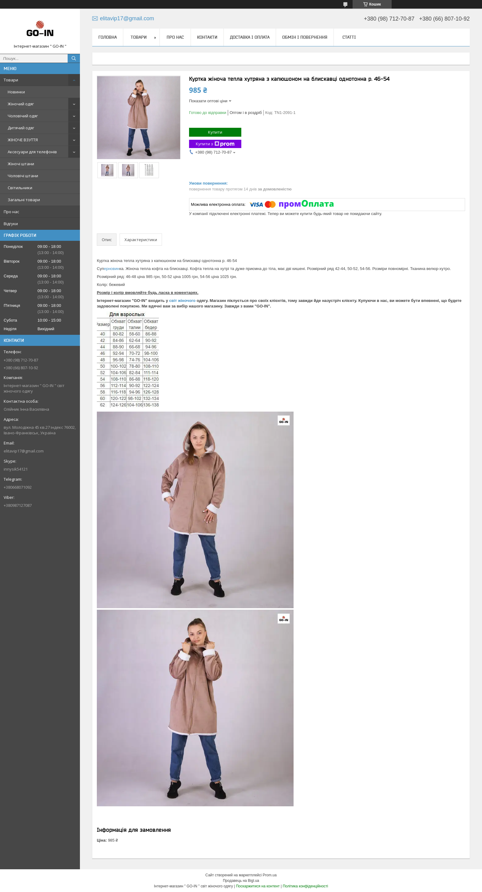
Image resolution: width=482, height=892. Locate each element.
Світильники (20, 187)
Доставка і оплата (250, 37)
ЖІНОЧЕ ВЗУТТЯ (23, 140)
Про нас (11, 211)
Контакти (207, 37)
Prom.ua (270, 875)
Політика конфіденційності (305, 886)
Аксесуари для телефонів (32, 152)
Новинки (16, 92)
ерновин (111, 268)
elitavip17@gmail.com (24, 451)
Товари (11, 80)
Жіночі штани (21, 163)
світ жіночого (182, 300)
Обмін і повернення (304, 37)
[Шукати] (74, 58)
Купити (215, 132)
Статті (349, 37)
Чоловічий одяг (23, 116)
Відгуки (11, 223)
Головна (107, 37)
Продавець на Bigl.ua (241, 880)
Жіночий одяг (21, 104)
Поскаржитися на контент (257, 886)
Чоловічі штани (23, 175)
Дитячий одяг (21, 128)
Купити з (215, 144)
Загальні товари (24, 199)
